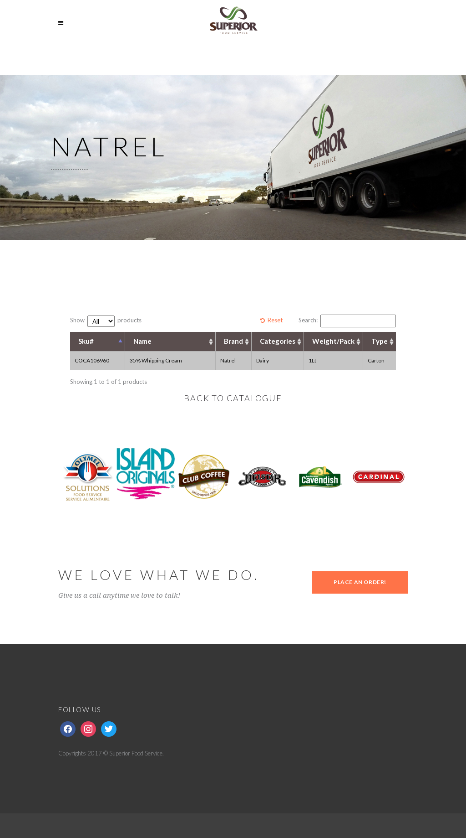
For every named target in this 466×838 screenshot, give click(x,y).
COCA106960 (92, 360)
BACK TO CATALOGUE (233, 398)
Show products (106, 321)
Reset (275, 320)
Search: (347, 321)
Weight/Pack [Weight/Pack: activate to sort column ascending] (333, 341)
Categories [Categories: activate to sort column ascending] (277, 341)
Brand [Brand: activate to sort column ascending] (233, 341)
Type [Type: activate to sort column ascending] (379, 341)
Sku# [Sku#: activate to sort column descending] (86, 341)
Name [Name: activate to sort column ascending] (142, 341)
